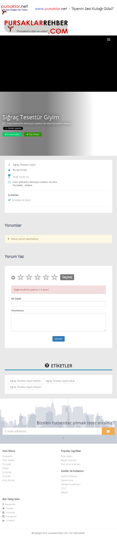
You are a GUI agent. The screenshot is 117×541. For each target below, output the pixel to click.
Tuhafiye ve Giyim (21, 200)
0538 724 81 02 (21, 176)
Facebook (9, 504)
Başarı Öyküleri (69, 460)
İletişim (64, 492)
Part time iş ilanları (71, 464)
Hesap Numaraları (71, 484)
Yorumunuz (17, 310)
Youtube (8, 512)
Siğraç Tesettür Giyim (30, 117)
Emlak (5, 468)
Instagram (9, 516)
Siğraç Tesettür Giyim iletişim (25, 386)
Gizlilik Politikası (69, 476)
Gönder (59, 338)
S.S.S (63, 488)
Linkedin (8, 520)
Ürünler (6, 476)
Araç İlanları (8, 480)
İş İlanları (7, 472)
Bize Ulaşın (67, 456)
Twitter (7, 508)
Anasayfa (7, 456)
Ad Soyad (16, 298)
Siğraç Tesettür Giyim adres (60, 380)
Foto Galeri (8, 460)
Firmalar (6, 464)
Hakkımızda (67, 480)
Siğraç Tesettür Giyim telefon (25, 380)
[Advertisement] (58, 67)
